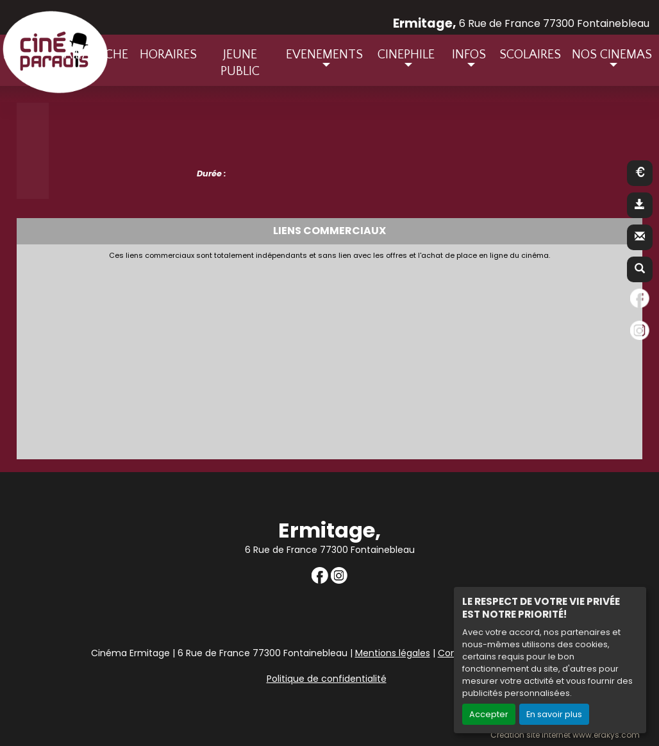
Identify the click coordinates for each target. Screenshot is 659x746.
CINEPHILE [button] (406, 54)
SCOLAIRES (530, 54)
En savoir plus (554, 714)
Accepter (488, 714)
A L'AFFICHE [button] (96, 54)
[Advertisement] (330, 356)
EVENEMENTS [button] (324, 54)
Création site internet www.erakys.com (565, 735)
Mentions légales (392, 653)
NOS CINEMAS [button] (612, 54)
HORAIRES (168, 54)
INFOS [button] (469, 54)
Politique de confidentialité (327, 678)
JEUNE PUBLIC (240, 62)
